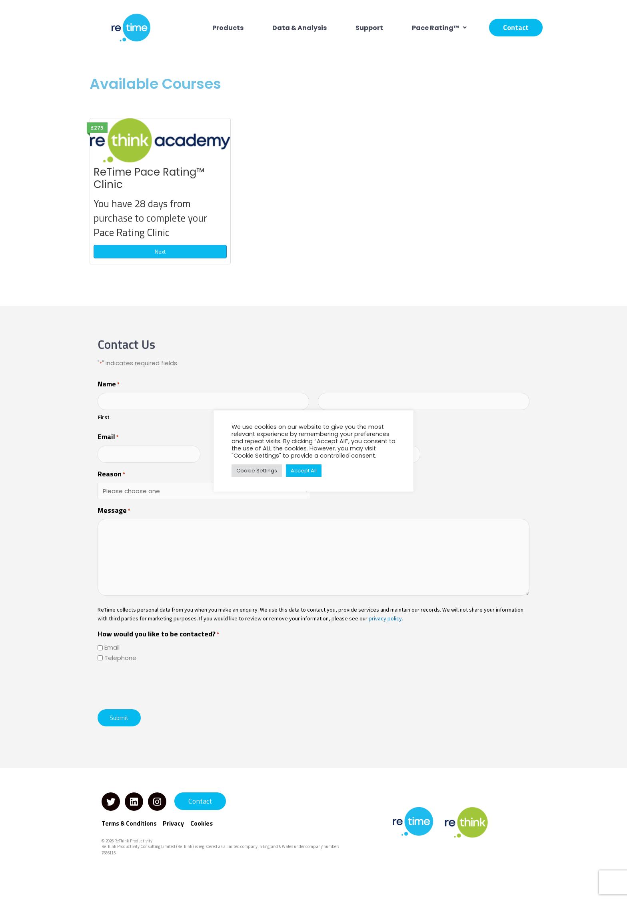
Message (114, 511)
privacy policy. (386, 618)
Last (323, 417)
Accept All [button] (304, 470)
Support (369, 27)
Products (228, 27)
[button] (439, 27)
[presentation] (158, 684)
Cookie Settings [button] (256, 470)
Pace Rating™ (439, 27)
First (104, 417)
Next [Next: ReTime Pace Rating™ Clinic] (160, 251)
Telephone (120, 658)
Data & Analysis (299, 27)
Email (108, 437)
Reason (111, 474)
